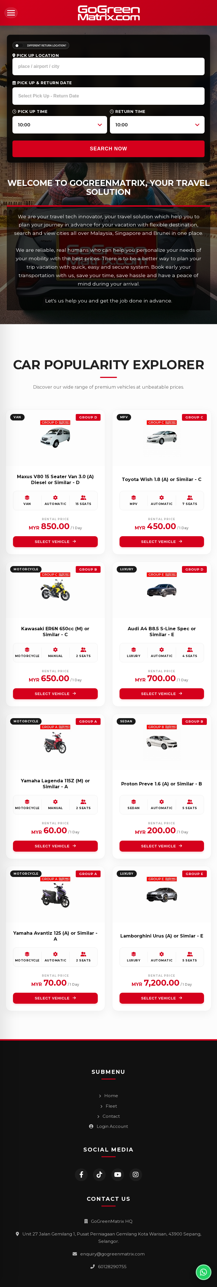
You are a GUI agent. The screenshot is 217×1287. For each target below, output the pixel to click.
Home (108, 1095)
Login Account (108, 1126)
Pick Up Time (29, 111)
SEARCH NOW (108, 149)
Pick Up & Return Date (42, 83)
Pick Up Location (35, 55)
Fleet (108, 1106)
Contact (108, 1116)
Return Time (128, 111)
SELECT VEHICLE (55, 542)
